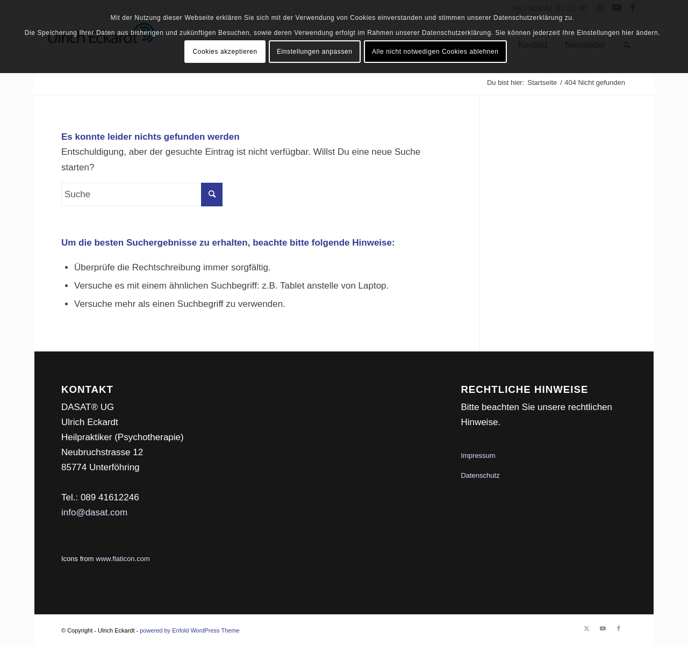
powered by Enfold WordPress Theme (189, 630)
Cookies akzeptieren (224, 51)
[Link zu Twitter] (586, 628)
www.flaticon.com (122, 559)
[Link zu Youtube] (602, 628)
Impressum (478, 455)
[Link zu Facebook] (619, 628)
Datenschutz (480, 475)
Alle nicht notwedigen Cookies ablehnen (435, 51)
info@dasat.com (94, 512)
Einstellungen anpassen (315, 51)
